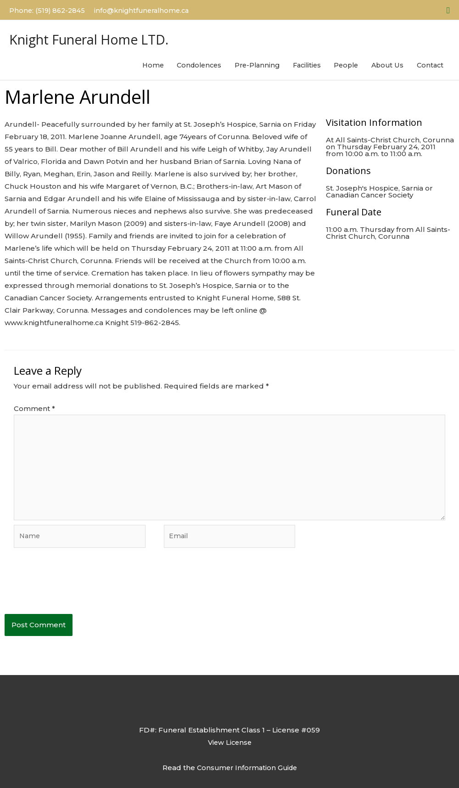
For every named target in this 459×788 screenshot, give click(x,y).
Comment (34, 408)
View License (229, 748)
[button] (448, 9)
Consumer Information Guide (247, 772)
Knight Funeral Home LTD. (108, 35)
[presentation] (74, 592)
